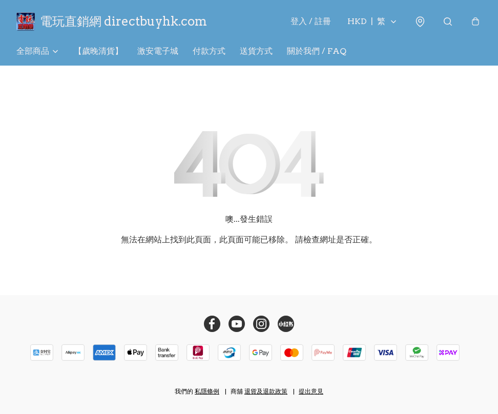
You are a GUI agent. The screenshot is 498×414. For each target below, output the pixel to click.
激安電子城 (157, 51)
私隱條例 (207, 391)
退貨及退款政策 (265, 391)
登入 (311, 21)
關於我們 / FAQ (316, 51)
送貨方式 (256, 51)
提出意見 (311, 391)
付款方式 (209, 51)
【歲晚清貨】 (98, 51)
